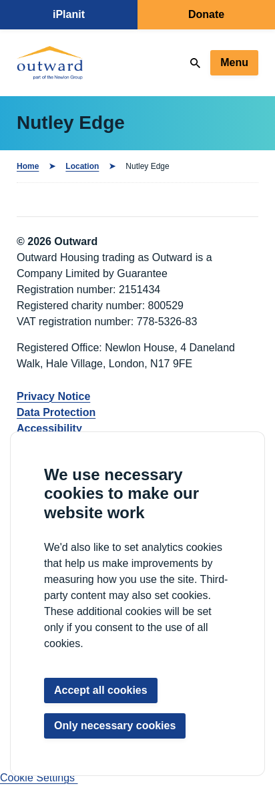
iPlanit (69, 14)
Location (82, 166)
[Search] (195, 63)
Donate (206, 14)
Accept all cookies (101, 690)
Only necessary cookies (115, 725)
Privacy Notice (53, 396)
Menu (234, 62)
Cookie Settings (39, 777)
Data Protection (56, 412)
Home (28, 166)
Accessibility (49, 428)
